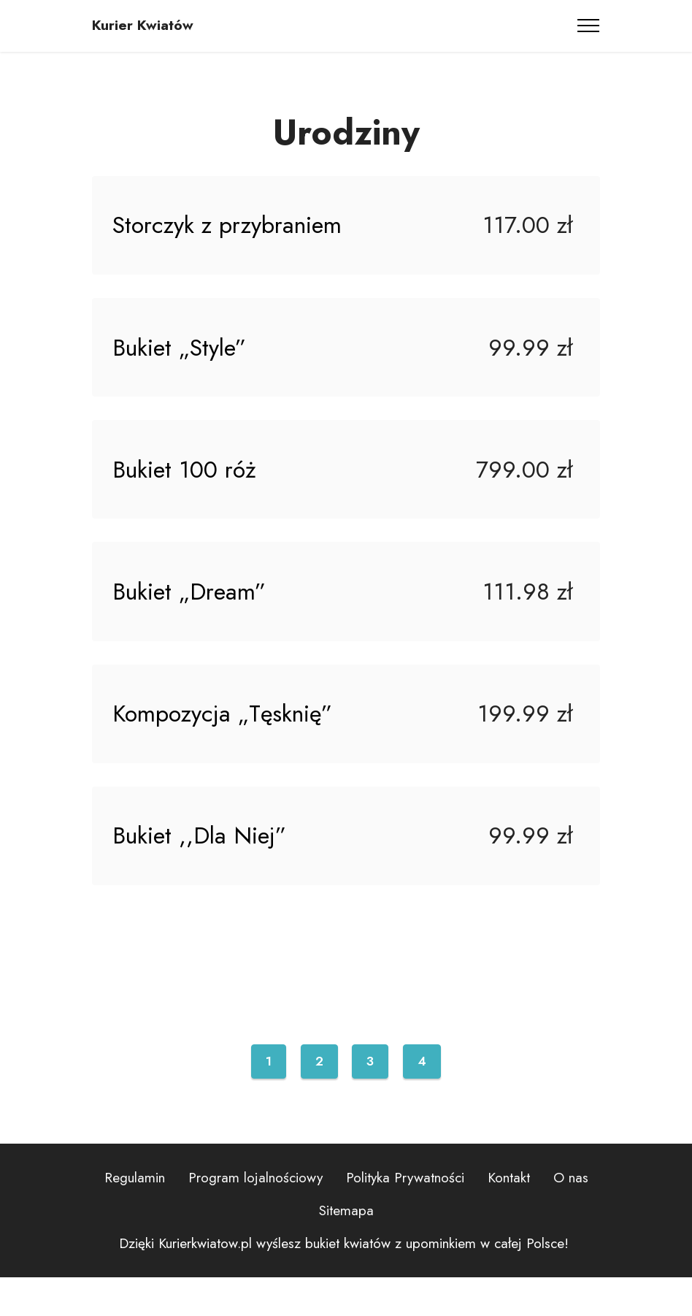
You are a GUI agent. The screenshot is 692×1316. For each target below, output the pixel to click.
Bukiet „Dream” (192, 614)
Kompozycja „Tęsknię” (225, 743)
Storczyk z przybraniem (230, 228)
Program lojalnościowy (255, 1216)
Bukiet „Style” (182, 357)
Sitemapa (346, 1249)
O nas (570, 1216)
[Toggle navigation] (588, 25)
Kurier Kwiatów (142, 25)
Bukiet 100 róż (187, 485)
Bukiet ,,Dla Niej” (202, 871)
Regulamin (134, 1216)
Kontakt (509, 1216)
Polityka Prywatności (405, 1216)
